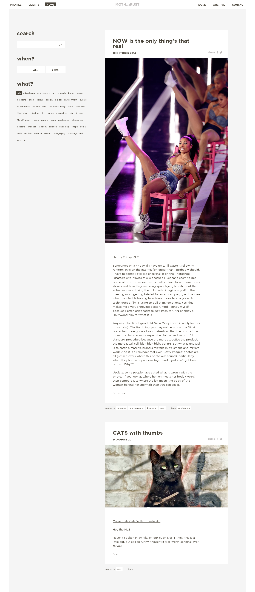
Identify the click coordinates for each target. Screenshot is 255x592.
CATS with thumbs (138, 433)
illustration (22, 113)
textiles (28, 133)
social (83, 126)
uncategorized (75, 133)
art (54, 93)
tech (19, 133)
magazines (61, 113)
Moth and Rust (127, 4)
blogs (71, 93)
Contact (238, 4)
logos (51, 113)
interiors (34, 113)
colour (39, 100)
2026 (55, 69)
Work (201, 4)
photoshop (184, 408)
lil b (43, 113)
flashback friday (57, 106)
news (53, 120)
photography (79, 120)
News (51, 4)
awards (62, 93)
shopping (64, 126)
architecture (43, 93)
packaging (63, 120)
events (83, 100)
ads (19, 93)
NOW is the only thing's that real (151, 43)
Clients (34, 4)
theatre (38, 133)
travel (47, 133)
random (42, 126)
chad (31, 100)
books (79, 93)
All (35, 69)
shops (75, 126)
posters (21, 126)
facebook (217, 52)
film (44, 106)
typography (59, 133)
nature (44, 120)
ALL (26, 140)
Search (60, 44)
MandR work (23, 120)
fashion (36, 106)
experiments (23, 106)
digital (58, 100)
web (19, 140)
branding (21, 100)
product (31, 126)
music (36, 120)
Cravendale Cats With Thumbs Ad (136, 521)
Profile (15, 4)
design (49, 100)
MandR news (76, 113)
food (70, 106)
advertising (29, 93)
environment (70, 100)
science (53, 126)
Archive (219, 4)
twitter (221, 52)
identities (80, 106)
